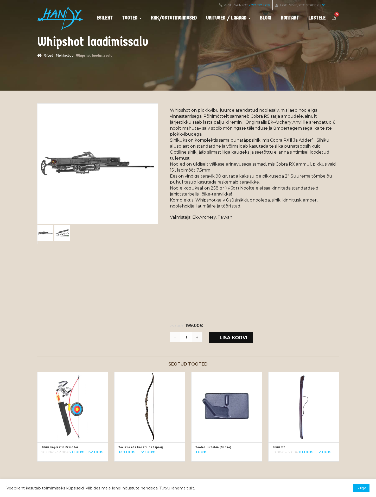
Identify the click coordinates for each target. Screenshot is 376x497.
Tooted (132, 18)
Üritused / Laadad (228, 18)
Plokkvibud (64, 55)
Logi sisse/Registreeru (300, 5)
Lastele (317, 18)
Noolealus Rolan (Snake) (213, 447)
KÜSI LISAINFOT (244, 5)
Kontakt (290, 18)
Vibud (48, 55)
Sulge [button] (361, 488)
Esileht (105, 18)
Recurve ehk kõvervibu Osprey (140, 447)
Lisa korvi (233, 338)
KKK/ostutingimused (174, 18)
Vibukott (278, 447)
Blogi (265, 18)
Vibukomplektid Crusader (59, 447)
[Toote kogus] (188, 337)
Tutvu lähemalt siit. (177, 488)
